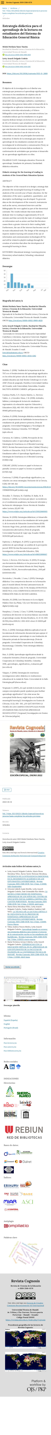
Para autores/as (10, 1047)
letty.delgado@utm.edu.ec (13, 353)
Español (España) (10, 1020)
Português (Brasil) (11, 1028)
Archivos (13, 8)
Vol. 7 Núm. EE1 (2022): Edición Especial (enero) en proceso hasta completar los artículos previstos (25, 12)
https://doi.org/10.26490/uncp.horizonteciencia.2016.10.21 (27, 487)
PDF (8, 790)
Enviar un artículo (12, 967)
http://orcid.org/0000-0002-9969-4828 (17, 55)
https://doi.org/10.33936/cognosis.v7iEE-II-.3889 (27, 73)
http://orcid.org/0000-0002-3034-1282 (17, 67)
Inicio (5, 8)
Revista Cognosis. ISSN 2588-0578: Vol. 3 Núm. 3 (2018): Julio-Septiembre (27, 884)
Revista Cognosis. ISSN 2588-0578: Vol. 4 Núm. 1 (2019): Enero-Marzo (27, 921)
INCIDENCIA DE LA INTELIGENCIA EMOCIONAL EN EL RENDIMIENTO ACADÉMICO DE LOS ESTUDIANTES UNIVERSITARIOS (28, 879)
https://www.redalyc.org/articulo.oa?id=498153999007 (25, 554)
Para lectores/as (10, 1043)
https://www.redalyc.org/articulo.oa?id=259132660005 (25, 511)
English (7, 1024)
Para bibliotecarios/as (12, 1051)
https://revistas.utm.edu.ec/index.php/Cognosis (25, 1320)
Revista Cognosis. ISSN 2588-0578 (19, 2)
